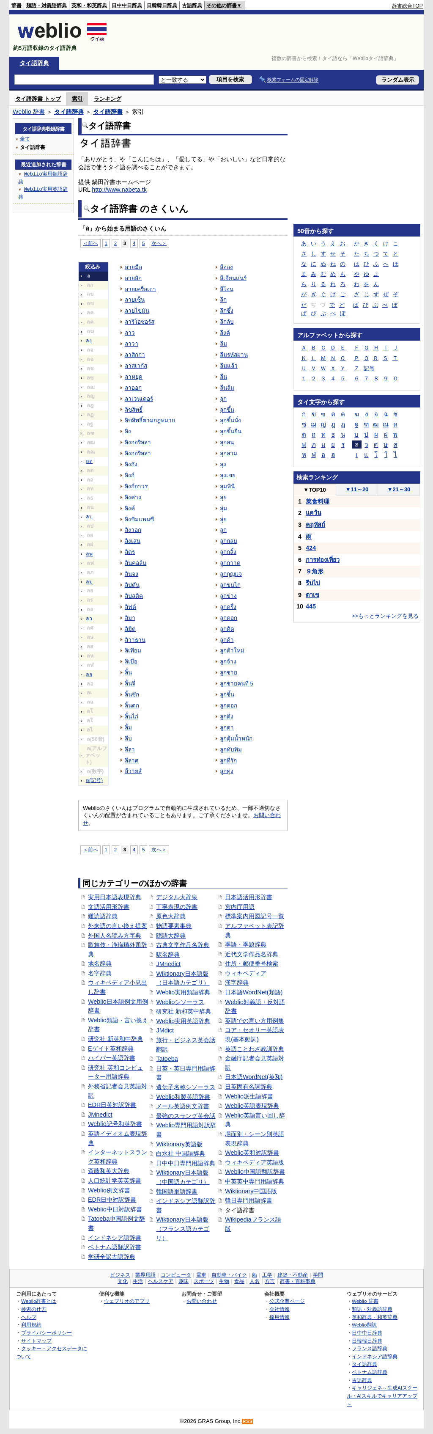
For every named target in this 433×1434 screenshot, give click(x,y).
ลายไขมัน (137, 311)
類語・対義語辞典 (46, 5)
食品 (239, 1281)
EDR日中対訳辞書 (112, 1199)
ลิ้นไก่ (131, 716)
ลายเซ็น (135, 300)
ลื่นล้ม (227, 388)
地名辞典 (100, 963)
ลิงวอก (133, 530)
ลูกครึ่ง (228, 607)
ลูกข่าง (228, 596)
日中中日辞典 (127, 5)
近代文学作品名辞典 (251, 954)
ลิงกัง (131, 464)
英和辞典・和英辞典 (374, 1317)
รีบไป (313, 583)
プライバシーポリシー (46, 1332)
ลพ (89, 554)
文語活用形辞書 (108, 906)
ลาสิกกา (135, 355)
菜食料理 (317, 501)
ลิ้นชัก (132, 694)
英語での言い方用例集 (254, 1020)
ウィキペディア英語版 (254, 1162)
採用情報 (279, 1317)
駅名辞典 (168, 954)
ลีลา (130, 749)
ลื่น (223, 377)
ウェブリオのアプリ (127, 1301)
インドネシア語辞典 (374, 1356)
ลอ (89, 674)
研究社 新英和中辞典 (115, 1038)
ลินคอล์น (135, 563)
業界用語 (145, 1274)
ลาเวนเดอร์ (139, 399)
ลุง (223, 464)
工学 (267, 1274)
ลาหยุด (134, 377)
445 (311, 606)
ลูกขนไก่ (230, 585)
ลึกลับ (227, 322)
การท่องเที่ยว (323, 559)
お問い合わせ (201, 1301)
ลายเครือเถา (140, 289)
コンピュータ (176, 1274)
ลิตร (130, 552)
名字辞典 (100, 973)
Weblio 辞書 (29, 111)
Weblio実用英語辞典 (183, 1021)
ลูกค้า (227, 640)
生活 (138, 1281)
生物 (224, 1281)
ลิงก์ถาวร (136, 486)
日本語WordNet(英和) (253, 1076)
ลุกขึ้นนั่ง (230, 420)
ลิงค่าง (133, 497)
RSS (248, 1421)
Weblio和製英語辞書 (183, 1096)
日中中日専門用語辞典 (185, 1163)
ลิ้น (128, 672)
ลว (89, 619)
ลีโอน (226, 289)
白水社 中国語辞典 (180, 1153)
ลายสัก (133, 278)
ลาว (130, 333)
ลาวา (131, 344)
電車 (201, 1274)
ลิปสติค (134, 596)
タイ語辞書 (108, 111)
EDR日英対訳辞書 (112, 1104)
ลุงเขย (228, 475)
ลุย (223, 497)
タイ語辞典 (34, 63)
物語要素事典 (174, 925)
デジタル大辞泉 (176, 897)
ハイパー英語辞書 (111, 1057)
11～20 (357, 489)
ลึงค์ (225, 333)
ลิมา (130, 618)
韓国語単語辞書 (176, 1191)
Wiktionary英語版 (179, 1144)
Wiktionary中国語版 (251, 1191)
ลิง (128, 431)
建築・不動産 (292, 1274)
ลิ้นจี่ (130, 683)
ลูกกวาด (230, 563)
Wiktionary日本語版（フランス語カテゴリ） (182, 1228)
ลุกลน (227, 442)
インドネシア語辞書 (114, 1237)
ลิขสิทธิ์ (134, 410)
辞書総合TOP (407, 6)
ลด (89, 461)
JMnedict (100, 1114)
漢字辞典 (237, 982)
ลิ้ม (128, 727)
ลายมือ (133, 267)
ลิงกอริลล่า (138, 453)
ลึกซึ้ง (226, 311)
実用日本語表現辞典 (114, 897)
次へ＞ (159, 243)
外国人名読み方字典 (114, 935)
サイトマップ (36, 1340)
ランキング (107, 99)
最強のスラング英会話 (185, 1115)
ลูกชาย (228, 672)
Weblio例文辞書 (109, 1190)
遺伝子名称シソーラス (185, 1087)
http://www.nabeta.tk (119, 189)
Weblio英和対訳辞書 (252, 1152)
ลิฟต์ (130, 607)
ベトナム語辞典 (369, 1372)
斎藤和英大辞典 (108, 1170)
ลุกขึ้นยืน (230, 431)
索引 (77, 99)
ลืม (223, 344)
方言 (270, 1281)
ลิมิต (130, 629)
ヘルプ (28, 1317)
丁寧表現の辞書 (176, 906)
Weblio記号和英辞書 (115, 1123)
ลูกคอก (228, 618)
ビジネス (120, 1274)
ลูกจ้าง (228, 661)
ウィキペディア (245, 973)
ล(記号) (94, 780)
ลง (89, 341)
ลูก (223, 530)
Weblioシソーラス (180, 1002)
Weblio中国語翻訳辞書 (255, 1171)
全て (25, 138)
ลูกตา (227, 727)
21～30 (399, 489)
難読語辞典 (103, 916)
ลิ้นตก (132, 705)
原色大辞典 (171, 916)
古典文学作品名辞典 (182, 944)
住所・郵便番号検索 (251, 963)
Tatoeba (167, 1058)
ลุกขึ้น (227, 410)
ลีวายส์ (133, 771)
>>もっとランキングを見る (385, 616)
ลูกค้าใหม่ (232, 650)
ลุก (223, 399)
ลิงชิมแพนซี (139, 519)
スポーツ (204, 1281)
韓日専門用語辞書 (248, 1200)
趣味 (183, 1281)
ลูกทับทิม (231, 749)
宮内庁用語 (240, 906)
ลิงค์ (130, 508)
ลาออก (133, 388)
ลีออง (226, 267)
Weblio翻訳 (364, 1324)
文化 (123, 1281)
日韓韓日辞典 (162, 5)
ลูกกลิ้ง (228, 552)
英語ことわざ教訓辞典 (254, 1049)
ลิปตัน (132, 585)
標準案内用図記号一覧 (254, 916)
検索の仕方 (34, 1309)
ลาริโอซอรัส (139, 322)
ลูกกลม (228, 541)
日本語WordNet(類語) (253, 992)
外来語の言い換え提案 (117, 925)
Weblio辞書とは (38, 1301)
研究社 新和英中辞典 (183, 1011)
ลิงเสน (132, 541)
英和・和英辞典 (89, 5)
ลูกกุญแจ (231, 574)
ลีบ (128, 738)
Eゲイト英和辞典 (111, 1048)
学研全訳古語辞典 (111, 1256)
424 (311, 548)
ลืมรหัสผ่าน (234, 355)
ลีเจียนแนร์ (233, 278)
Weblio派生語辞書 (249, 1096)
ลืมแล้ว (229, 366)
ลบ (89, 517)
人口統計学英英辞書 (114, 1180)
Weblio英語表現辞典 (252, 1105)
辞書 (16, 5)
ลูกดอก (228, 705)
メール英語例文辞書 (182, 1106)
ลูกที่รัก (228, 760)
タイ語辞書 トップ (38, 99)
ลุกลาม (228, 453)
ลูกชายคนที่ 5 (236, 683)
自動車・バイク (229, 1274)
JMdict (165, 1030)
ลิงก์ (129, 475)
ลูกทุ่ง (226, 771)
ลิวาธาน (135, 640)
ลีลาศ (132, 760)
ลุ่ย (223, 519)
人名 (254, 1281)
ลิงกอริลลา (138, 442)
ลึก (223, 300)
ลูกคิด (227, 629)
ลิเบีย (131, 661)
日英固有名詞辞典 (248, 1086)
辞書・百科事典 (297, 1281)
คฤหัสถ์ (315, 524)
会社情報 (279, 1309)
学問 (318, 1274)
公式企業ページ (287, 1301)
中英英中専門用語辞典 (254, 1181)
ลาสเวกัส (136, 366)
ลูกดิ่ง (226, 716)
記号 (369, 368)
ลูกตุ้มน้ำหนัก (236, 738)
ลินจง (131, 574)
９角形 (314, 571)
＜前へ (90, 243)
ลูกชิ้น (227, 694)
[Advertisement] (269, 36)
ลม (89, 582)
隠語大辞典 (171, 935)
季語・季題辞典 (245, 944)
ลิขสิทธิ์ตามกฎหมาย (150, 420)
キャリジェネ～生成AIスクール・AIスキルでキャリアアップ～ (382, 1395)
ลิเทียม (133, 650)
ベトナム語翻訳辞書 (114, 1247)
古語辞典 (192, 5)
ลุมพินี (227, 486)
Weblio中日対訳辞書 (115, 1209)
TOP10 (314, 490)
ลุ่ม (223, 508)
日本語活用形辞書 (248, 897)
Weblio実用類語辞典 (183, 992)
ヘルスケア (160, 1281)
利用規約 (31, 1324)
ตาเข (312, 595)
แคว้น (313, 512)
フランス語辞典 (369, 1348)
